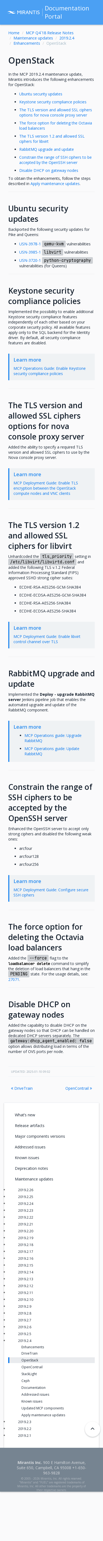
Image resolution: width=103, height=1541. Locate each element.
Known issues (27, 1157)
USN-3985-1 (30, 252)
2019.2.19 (25, 1238)
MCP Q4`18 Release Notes (50, 32)
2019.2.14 (25, 1272)
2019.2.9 (24, 1306)
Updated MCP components (42, 1408)
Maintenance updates (33, 38)
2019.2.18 (25, 1244)
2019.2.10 (25, 1299)
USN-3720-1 (30, 260)
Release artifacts (29, 1125)
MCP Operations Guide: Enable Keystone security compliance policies (49, 371)
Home (14, 32)
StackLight (29, 1374)
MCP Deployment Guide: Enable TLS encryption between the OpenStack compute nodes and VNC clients (45, 488)
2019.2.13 (25, 1279)
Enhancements (26, 43)
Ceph (25, 1380)
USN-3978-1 (30, 243)
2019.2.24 (25, 1203)
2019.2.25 (25, 1196)
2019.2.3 (24, 1422)
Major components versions (40, 1136)
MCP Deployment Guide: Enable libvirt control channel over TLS (46, 639)
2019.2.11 (25, 1292)
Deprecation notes (31, 1168)
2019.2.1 (24, 1435)
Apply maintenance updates (43, 1415)
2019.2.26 (25, 1190)
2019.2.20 (25, 1231)
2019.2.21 (25, 1224)
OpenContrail (78, 1088)
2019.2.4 (66, 38)
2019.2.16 (25, 1258)
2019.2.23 (25, 1210)
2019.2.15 (25, 1265)
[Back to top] (92, 1429)
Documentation (33, 1387)
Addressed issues (30, 1147)
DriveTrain (22, 1088)
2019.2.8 (24, 1313)
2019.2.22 (25, 1217)
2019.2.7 (24, 1320)
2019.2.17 (25, 1251)
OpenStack (29, 1360)
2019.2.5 (24, 1334)
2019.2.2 (24, 1428)
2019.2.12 (25, 1286)
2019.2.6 (24, 1327)
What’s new (25, 1114)
